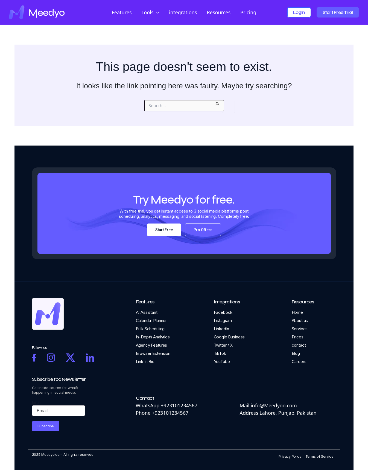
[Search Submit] (218, 103)
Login (299, 12)
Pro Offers (203, 230)
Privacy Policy (290, 456)
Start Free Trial (338, 12)
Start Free (164, 230)
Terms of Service (319, 456)
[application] (156, 12)
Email (37, 402)
